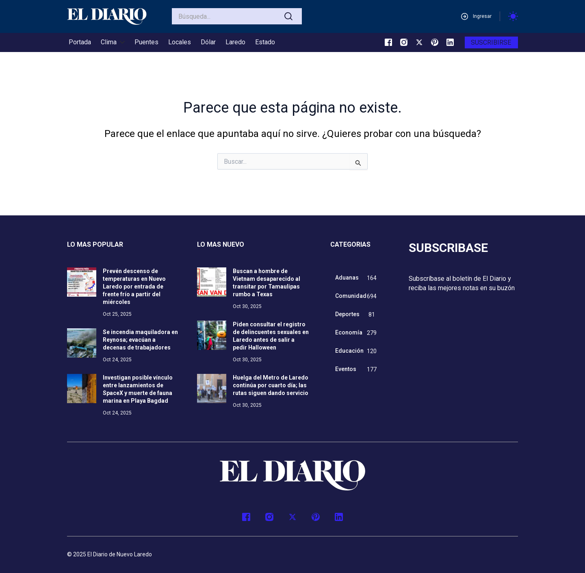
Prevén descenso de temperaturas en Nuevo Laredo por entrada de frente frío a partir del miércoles (134, 286)
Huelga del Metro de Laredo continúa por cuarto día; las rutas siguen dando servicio (270, 385)
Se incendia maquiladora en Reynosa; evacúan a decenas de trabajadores (140, 340)
